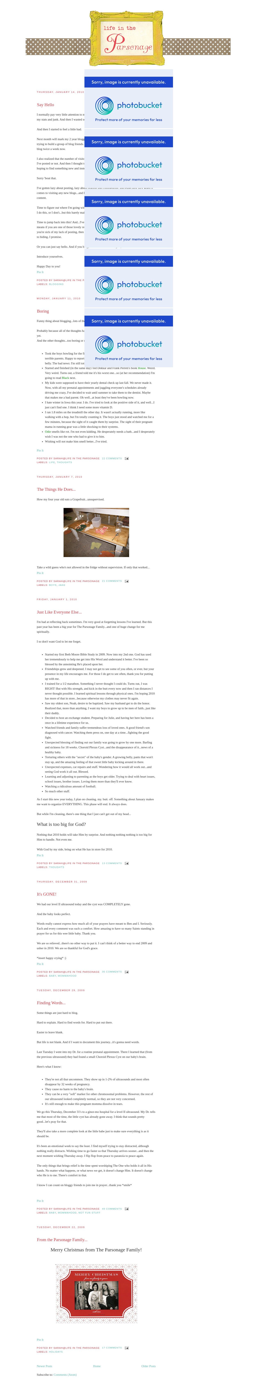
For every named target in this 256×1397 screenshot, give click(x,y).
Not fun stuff (90, 1212)
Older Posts (148, 1366)
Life (52, 462)
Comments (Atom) (65, 1374)
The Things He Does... (56, 489)
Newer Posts (44, 1366)
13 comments (112, 863)
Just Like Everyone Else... (59, 612)
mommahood (67, 975)
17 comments (112, 1347)
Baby (52, 975)
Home (97, 1366)
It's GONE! (47, 894)
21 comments (112, 581)
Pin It (40, 450)
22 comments (112, 458)
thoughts (64, 462)
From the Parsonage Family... (62, 1239)
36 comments (112, 971)
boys (53, 585)
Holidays (56, 1351)
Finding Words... (51, 1002)
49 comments (112, 1208)
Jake (61, 585)
